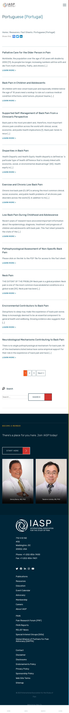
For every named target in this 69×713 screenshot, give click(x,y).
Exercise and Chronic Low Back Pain (22, 184)
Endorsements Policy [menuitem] (26, 664)
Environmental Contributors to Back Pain (25, 305)
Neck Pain (7, 275)
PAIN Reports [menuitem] (22, 625)
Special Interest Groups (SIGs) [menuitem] (30, 634)
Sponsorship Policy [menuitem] (25, 674)
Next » (41, 373)
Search (43, 709)
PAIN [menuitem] (18, 616)
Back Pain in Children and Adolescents (23, 82)
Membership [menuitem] (21, 600)
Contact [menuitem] (20, 650)
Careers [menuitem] (19, 604)
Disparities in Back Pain (15, 150)
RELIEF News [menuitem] (22, 630)
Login (60, 709)
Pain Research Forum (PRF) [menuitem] (29, 621)
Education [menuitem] (21, 586)
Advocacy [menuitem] (20, 595)
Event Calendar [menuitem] (23, 590)
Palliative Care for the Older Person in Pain (26, 52)
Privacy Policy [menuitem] (22, 669)
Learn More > (9, 70)
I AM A (26, 709)
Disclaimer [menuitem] (21, 655)
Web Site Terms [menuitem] (23, 678)
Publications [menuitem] (22, 577)
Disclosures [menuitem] (21, 660)
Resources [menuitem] (21, 581)
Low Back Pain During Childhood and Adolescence (30, 214)
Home (8, 709)
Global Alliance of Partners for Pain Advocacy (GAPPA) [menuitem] (32, 640)
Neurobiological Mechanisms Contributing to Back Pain (33, 339)
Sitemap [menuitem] (20, 683)
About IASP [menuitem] (21, 609)
